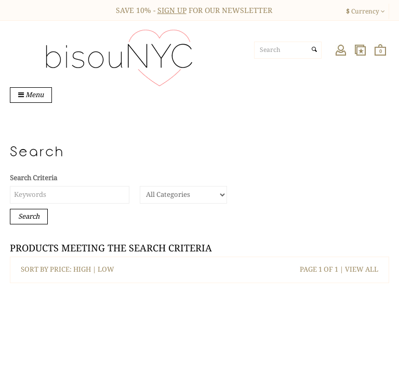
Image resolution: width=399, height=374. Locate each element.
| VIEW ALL (358, 269)
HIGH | (85, 269)
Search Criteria (33, 178)
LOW (106, 269)
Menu (31, 95)
